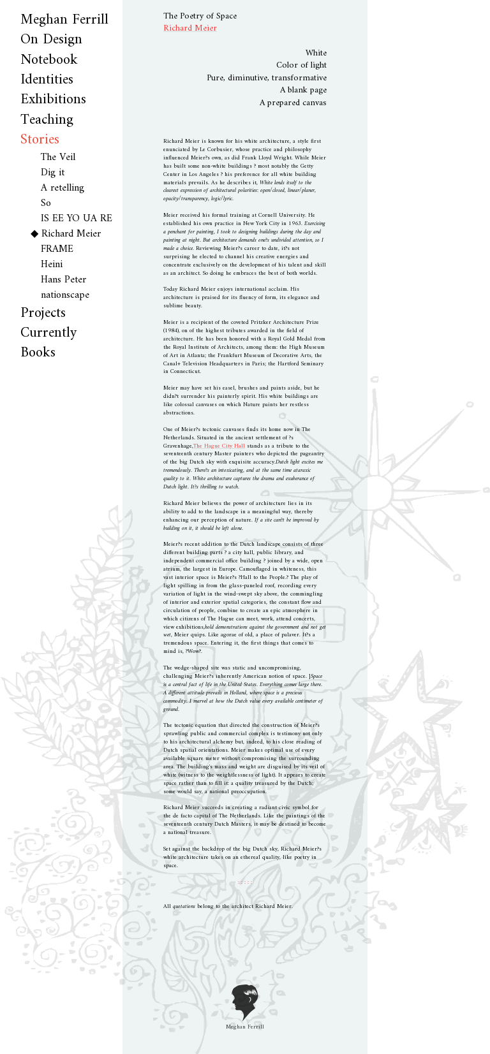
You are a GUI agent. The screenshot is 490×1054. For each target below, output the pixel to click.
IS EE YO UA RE (76, 219)
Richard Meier (71, 234)
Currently (48, 333)
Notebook (49, 60)
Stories (39, 140)
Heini (52, 265)
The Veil (58, 157)
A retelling (62, 188)
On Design (51, 40)
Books (38, 353)
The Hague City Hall (219, 446)
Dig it (52, 173)
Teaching (46, 120)
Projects (43, 313)
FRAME (57, 249)
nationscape (65, 295)
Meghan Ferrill (64, 20)
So (46, 203)
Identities (46, 80)
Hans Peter (63, 280)
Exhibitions (53, 100)
